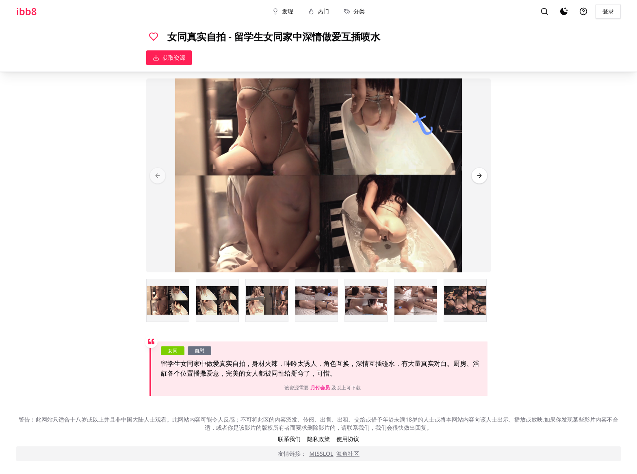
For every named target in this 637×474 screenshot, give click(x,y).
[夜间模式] (564, 11)
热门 (318, 11)
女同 (173, 350)
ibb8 (26, 11)
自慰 (199, 350)
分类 (354, 11)
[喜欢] (153, 36)
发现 (282, 11)
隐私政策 (318, 439)
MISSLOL (322, 453)
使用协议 (347, 439)
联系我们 (289, 439)
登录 (608, 11)
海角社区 (347, 453)
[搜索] (544, 11)
